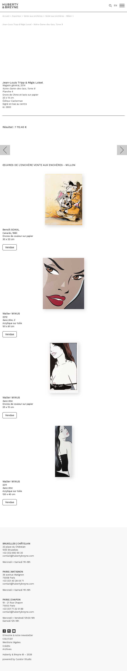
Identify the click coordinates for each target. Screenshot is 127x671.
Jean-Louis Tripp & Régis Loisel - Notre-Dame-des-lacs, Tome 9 (33, 24)
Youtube (14, 631)
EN (115, 5)
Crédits (6, 646)
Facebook (4, 631)
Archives (7, 649)
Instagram (9, 631)
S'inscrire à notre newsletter (18, 635)
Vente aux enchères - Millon (58, 16)
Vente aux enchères (33, 16)
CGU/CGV (8, 639)
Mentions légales (12, 642)
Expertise (16, 16)
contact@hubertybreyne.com (18, 556)
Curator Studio (23, 659)
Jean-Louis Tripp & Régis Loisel (23, 82)
